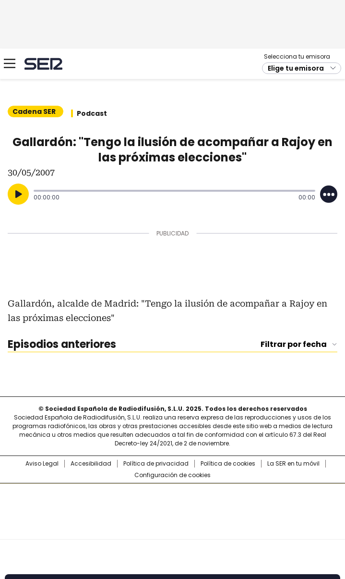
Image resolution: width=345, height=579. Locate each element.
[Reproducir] (18, 194)
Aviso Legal (42, 464)
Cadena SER (43, 64)
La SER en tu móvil (293, 464)
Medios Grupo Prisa (173, 528)
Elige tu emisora (296, 68)
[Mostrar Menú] (9, 63)
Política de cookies (228, 464)
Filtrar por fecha (294, 344)
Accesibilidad (91, 464)
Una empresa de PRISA (172, 505)
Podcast (92, 113)
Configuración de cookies (172, 475)
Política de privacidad (156, 464)
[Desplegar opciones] (328, 194)
